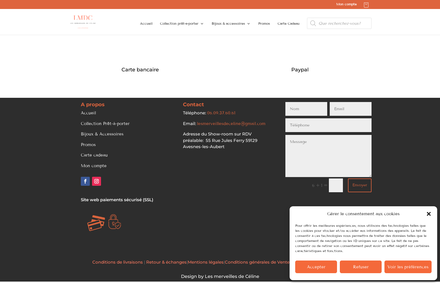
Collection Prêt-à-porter (105, 123)
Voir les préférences (408, 267)
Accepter (316, 267)
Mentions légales (206, 262)
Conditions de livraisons (118, 262)
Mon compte (346, 4)
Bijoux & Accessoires (102, 134)
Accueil (146, 24)
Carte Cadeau (288, 24)
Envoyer (359, 185)
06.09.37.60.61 (221, 113)
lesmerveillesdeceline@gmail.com (231, 123)
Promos (264, 24)
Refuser (361, 267)
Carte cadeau (94, 155)
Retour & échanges (166, 262)
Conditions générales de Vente (257, 262)
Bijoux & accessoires (228, 24)
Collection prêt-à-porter (179, 24)
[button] (429, 214)
